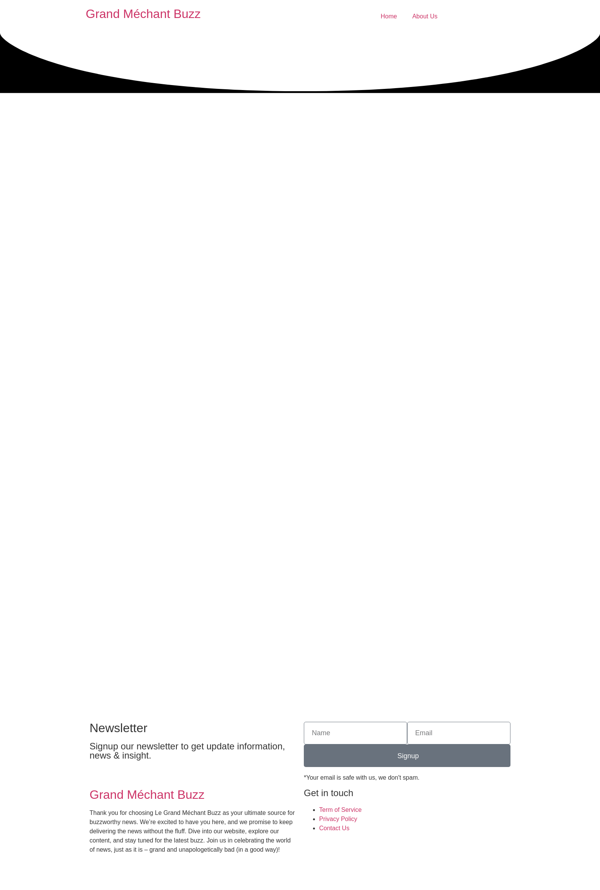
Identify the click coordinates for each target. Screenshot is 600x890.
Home (389, 16)
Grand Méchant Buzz (143, 14)
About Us (424, 16)
